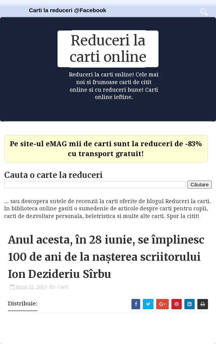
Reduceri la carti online (108, 49)
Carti (63, 287)
